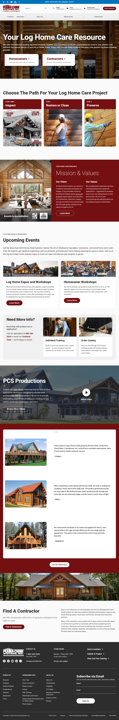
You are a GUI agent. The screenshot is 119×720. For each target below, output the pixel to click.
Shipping (49, 684)
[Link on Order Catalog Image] (95, 324)
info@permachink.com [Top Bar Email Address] (76, 9)
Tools (5, 696)
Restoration (7, 693)
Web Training (26, 690)
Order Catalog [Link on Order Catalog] (88, 337)
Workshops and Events (30, 693)
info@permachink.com (34, 658)
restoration (83, 245)
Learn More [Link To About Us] (67, 211)
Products (16, 15)
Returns (48, 698)
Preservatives (7, 687)
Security (62, 713)
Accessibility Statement (98, 713)
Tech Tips (25, 677)
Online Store (102, 15)
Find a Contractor (109, 8)
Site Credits (112, 713)
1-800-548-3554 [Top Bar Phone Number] (60, 9)
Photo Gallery (27, 701)
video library (18, 387)
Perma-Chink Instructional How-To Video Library (33, 697)
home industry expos (28, 251)
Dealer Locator (27, 684)
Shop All (6, 677)
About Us (57, 15)
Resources (36, 15)
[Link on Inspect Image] (22, 125)
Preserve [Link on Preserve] (93, 103)
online (65, 658)
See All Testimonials (59, 562)
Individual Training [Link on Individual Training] (55, 337)
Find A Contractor (14, 624)
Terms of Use (52, 713)
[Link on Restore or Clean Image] (63, 125)
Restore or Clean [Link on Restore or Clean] (57, 103)
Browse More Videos (16, 406)
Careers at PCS (51, 695)
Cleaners (6, 690)
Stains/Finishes (8, 684)
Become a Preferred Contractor (53, 691)
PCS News (49, 687)
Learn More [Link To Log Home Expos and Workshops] (15, 301)
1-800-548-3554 (33, 651)
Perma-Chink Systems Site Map (78, 713)
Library (24, 687)
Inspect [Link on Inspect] (10, 103)
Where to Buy (79, 15)
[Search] (45, 8)
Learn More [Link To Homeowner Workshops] (73, 298)
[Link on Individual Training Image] (59, 324)
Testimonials (50, 680)
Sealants (6, 680)
